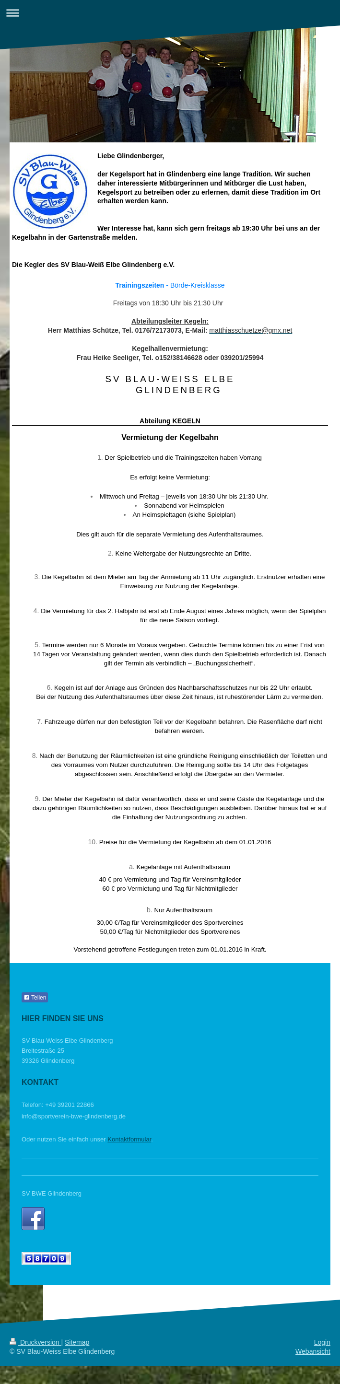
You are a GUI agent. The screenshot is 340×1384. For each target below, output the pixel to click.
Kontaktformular (129, 1139)
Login (322, 1342)
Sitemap (77, 1342)
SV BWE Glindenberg (52, 1193)
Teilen (34, 997)
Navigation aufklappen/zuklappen (170, 12)
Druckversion (35, 1342)
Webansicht (312, 1351)
